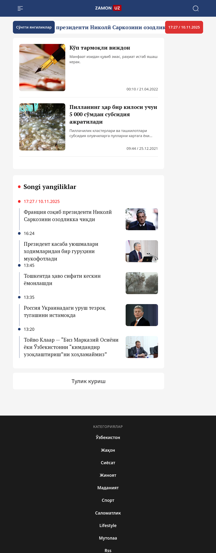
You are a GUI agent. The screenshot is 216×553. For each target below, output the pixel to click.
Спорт (108, 500)
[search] (108, 8)
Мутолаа (108, 538)
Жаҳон (108, 450)
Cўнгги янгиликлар (34, 27)
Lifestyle (108, 525)
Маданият (108, 488)
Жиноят (108, 475)
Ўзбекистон (108, 437)
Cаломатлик (108, 513)
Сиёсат (108, 462)
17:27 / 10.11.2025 (184, 27)
